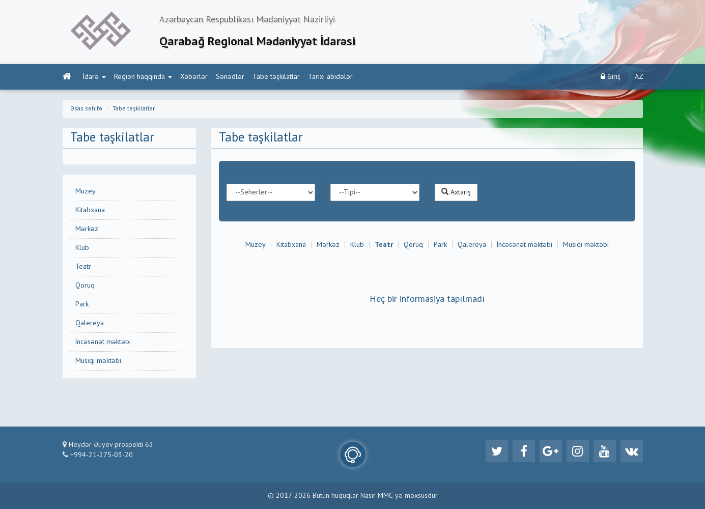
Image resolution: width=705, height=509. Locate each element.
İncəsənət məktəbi (103, 342)
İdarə (94, 76)
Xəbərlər (194, 76)
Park (82, 304)
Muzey (85, 191)
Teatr (83, 266)
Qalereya (89, 323)
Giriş (611, 76)
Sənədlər (230, 76)
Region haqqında (143, 76)
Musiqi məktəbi (98, 360)
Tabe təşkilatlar (276, 76)
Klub (82, 247)
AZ (639, 76)
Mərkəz (86, 229)
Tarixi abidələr (330, 76)
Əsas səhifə (86, 109)
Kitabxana (90, 210)
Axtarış (456, 192)
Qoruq (85, 285)
